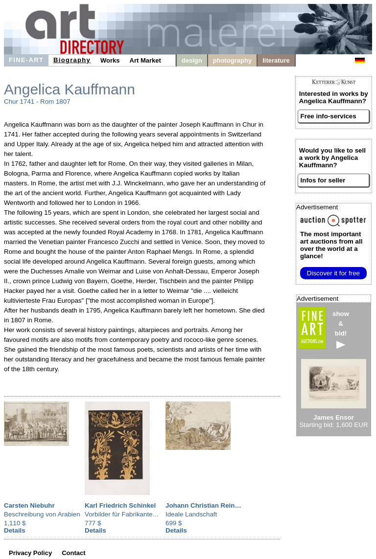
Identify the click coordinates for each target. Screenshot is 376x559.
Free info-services (328, 116)
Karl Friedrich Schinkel (120, 505)
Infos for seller (323, 180)
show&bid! (340, 329)
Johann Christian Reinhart (206, 505)
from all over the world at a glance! (331, 245)
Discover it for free (333, 273)
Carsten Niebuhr (29, 505)
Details (14, 530)
